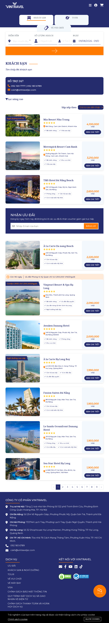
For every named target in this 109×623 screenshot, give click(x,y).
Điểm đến (13, 35)
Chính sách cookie (18, 619)
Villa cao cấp (65, 130)
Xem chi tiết (92, 132)
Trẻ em (62, 35)
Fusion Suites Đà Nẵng (56, 392)
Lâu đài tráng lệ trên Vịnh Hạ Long (59, 305)
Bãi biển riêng (51, 130)
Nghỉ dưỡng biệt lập (53, 309)
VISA (10, 587)
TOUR (11, 574)
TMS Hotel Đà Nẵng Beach (58, 180)
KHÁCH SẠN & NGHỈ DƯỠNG (23, 570)
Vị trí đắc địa (66, 373)
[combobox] (22, 40)
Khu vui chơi (65, 160)
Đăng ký (91, 226)
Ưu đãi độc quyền (67, 301)
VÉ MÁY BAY (14, 583)
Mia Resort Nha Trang (56, 119)
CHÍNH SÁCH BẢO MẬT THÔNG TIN (27, 591)
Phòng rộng (50, 194)
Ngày (76, 35)
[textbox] (22, 41)
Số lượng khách (43, 35)
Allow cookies (92, 619)
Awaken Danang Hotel (56, 325)
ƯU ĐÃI (12, 565)
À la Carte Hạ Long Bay (56, 359)
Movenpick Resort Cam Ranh (60, 146)
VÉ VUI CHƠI (15, 578)
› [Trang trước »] (101, 487)
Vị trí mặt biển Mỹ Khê (54, 198)
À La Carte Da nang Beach (58, 246)
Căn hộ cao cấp (65, 194)
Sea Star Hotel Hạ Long (56, 463)
